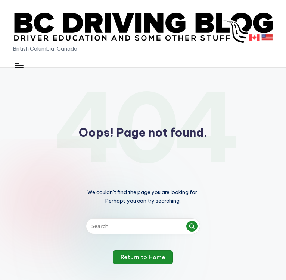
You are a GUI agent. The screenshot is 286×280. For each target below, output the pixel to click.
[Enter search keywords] (143, 226)
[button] (192, 226)
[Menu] (18, 65)
